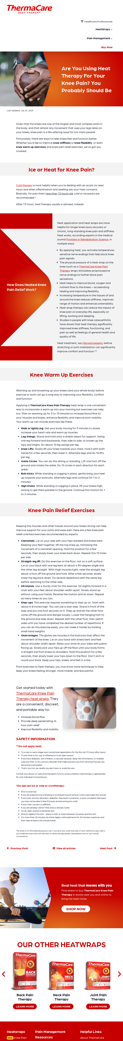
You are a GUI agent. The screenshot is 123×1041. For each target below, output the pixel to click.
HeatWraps (103, 29)
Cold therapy (24, 185)
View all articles (66, 848)
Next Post (106, 848)
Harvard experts (93, 343)
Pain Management (98, 38)
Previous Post (19, 848)
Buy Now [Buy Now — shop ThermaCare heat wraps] (106, 47)
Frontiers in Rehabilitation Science (87, 239)
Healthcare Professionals (96, 21)
